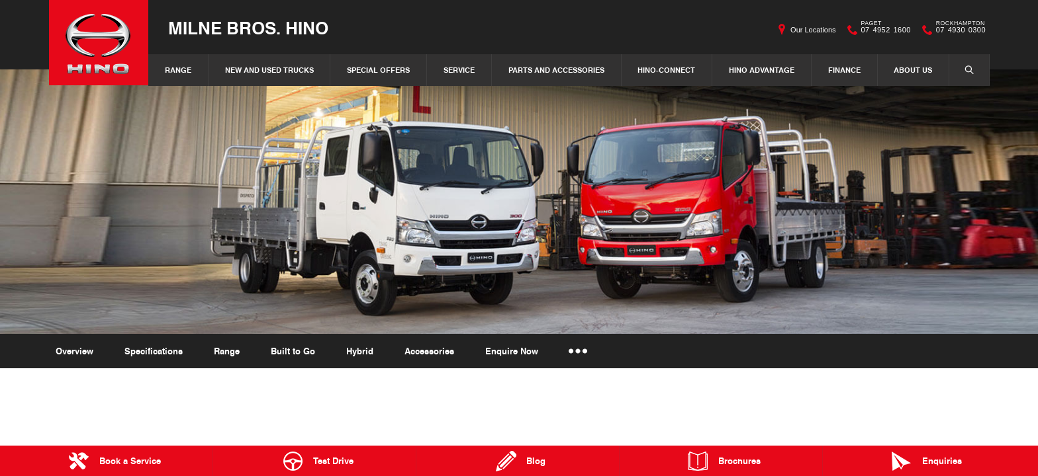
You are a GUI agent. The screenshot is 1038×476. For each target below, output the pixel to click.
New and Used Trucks (269, 69)
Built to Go (293, 351)
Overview (74, 351)
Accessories (429, 351)
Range (178, 69)
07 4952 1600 (883, 29)
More (578, 351)
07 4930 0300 (958, 29)
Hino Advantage (761, 69)
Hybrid (359, 351)
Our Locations (812, 30)
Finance (844, 69)
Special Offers (378, 69)
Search (962, 69)
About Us (913, 69)
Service (459, 69)
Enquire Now (511, 351)
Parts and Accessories (556, 69)
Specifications (153, 351)
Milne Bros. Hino (248, 27)
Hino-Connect (666, 69)
